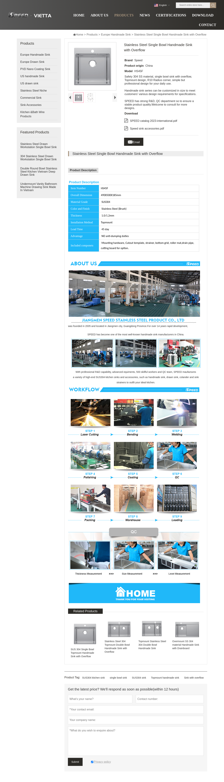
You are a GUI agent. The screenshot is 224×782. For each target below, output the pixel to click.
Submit (75, 761)
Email (134, 141)
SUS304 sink (139, 677)
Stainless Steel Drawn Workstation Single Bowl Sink (38, 145)
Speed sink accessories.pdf (144, 127)
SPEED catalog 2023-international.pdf (150, 120)
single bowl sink (118, 677)
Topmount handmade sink (165, 677)
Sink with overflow (194, 677)
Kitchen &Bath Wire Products (32, 114)
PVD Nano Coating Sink (35, 69)
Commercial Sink (30, 97)
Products (92, 34)
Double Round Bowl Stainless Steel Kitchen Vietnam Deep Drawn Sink (38, 171)
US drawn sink (29, 83)
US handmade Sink (32, 76)
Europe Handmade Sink (116, 34)
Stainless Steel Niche (33, 90)
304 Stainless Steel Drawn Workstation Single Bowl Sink (38, 158)
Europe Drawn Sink (32, 61)
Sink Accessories (30, 104)
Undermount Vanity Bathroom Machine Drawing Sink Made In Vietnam (38, 187)
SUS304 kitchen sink (93, 677)
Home (78, 35)
